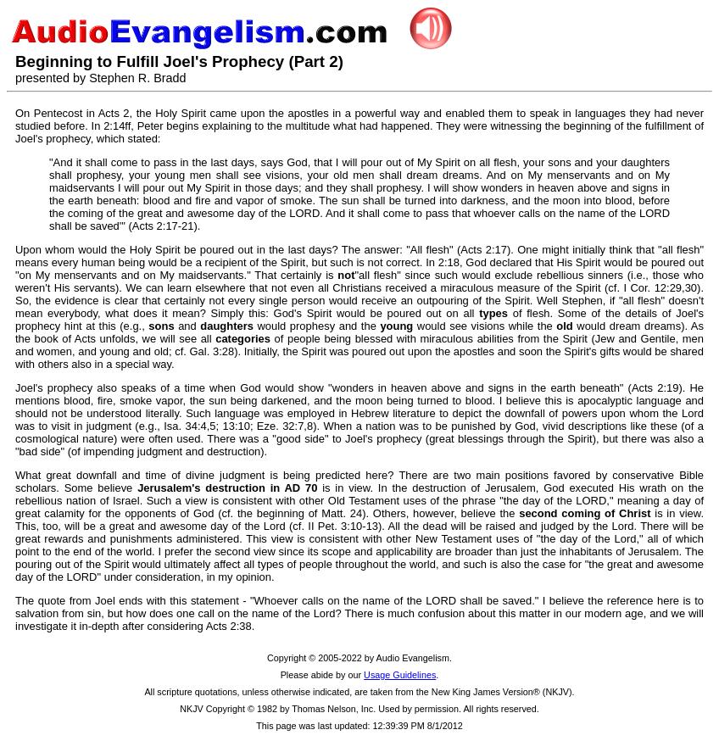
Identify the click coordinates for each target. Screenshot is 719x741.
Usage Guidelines (400, 675)
